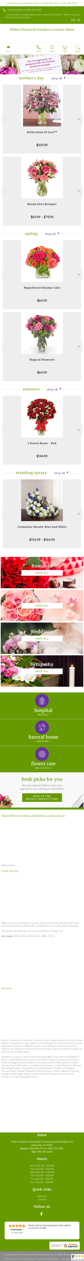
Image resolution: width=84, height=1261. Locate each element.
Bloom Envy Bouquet (42, 204)
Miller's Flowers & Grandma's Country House (42, 29)
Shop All (56, 78)
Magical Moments (42, 359)
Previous (4, 119)
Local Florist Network (48, 1259)
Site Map (66, 1259)
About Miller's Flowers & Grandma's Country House (33, 815)
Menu (8, 51)
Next (79, 119)
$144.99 (42, 456)
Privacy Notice (27, 1259)
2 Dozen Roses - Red (42, 443)
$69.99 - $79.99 (42, 217)
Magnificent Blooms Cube (42, 287)
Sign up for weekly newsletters (42, 797)
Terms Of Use (10, 1259)
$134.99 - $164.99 (42, 539)
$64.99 (42, 300)
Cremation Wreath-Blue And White (42, 526)
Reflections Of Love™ (42, 132)
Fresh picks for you (42, 783)
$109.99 (42, 145)
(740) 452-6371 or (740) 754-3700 (24, 10)
